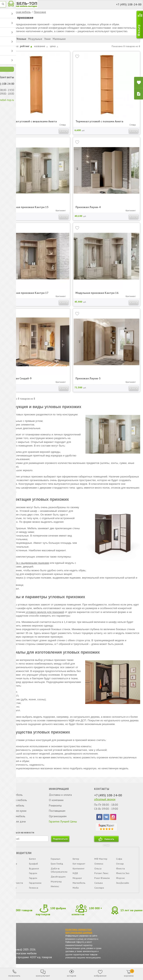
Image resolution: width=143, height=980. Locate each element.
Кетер (75, 861)
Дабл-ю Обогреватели (59, 872)
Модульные (35, 39)
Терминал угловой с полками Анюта (99, 121)
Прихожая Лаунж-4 (88, 207)
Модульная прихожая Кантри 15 (27, 207)
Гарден (33, 875)
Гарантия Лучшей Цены (63, 822)
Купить (63, 131)
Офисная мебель (15, 817)
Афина (11, 880)
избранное (100, 975)
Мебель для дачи (15, 822)
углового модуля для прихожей (45, 612)
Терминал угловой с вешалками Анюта (32, 121)
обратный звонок (104, 800)
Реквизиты (55, 806)
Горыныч (55, 861)
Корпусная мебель (20, 12)
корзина (129, 973)
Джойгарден (58, 879)
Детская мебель (14, 806)
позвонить (14, 975)
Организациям (58, 817)
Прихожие (40, 12)
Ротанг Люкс (101, 875)
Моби (75, 889)
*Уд (9, 861)
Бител (32, 861)
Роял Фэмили (102, 880)
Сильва (98, 885)
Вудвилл (34, 870)
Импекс (55, 888)
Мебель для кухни (15, 811)
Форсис (120, 880)
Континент (78, 870)
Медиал (77, 880)
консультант (43, 975)
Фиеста (120, 870)
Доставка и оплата (60, 795)
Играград (56, 883)
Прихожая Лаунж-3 (88, 378)
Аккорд (12, 875)
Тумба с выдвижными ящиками (30, 563)
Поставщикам (57, 811)
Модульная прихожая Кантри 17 (27, 292)
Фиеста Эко (122, 875)
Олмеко (98, 865)
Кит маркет (78, 865)
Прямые (10, 39)
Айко (10, 870)
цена (54, 46)
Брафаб (33, 865)
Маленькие (59, 39)
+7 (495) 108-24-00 (108, 796)
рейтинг (26, 46)
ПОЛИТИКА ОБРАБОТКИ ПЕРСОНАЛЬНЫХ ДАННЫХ (79, 934)
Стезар (120, 865)
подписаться (60, 841)
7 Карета (12, 865)
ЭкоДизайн (122, 885)
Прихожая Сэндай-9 (19, 378)
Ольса (97, 870)
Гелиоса (33, 889)
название (41, 46)
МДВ (75, 875)
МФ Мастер (100, 861)
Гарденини (35, 885)
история (71, 975)
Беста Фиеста (15, 885)
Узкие (47, 39)
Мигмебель (78, 885)
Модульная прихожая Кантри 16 (97, 292)
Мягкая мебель (13, 795)
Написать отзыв (108, 842)
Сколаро (99, 889)
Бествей (12, 889)
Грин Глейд (57, 865)
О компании (56, 800)
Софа (119, 861)
